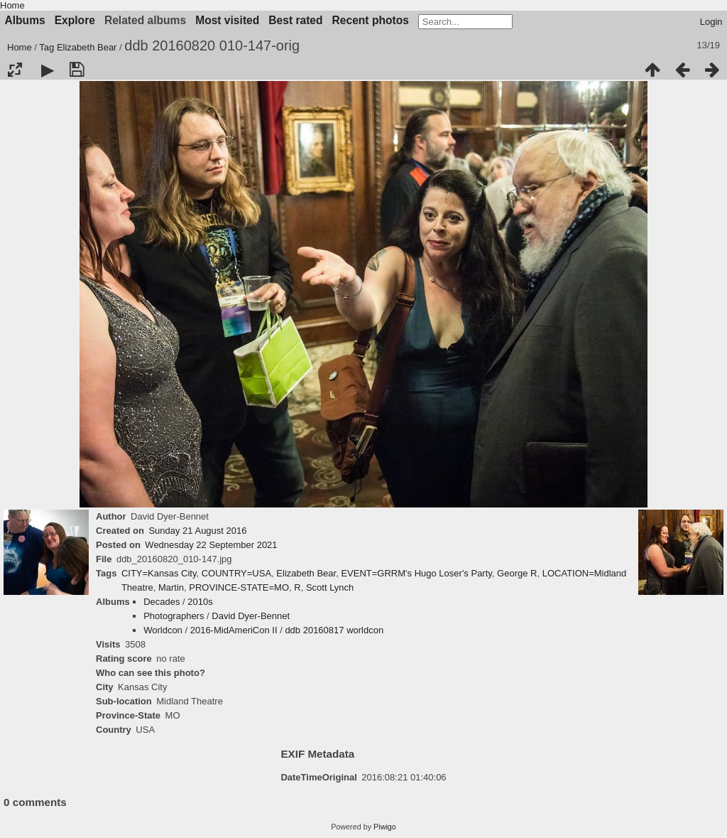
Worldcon (162, 630)
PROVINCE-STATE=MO (239, 587)
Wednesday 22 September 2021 (211, 544)
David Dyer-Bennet (251, 616)
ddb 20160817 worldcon (334, 630)
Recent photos (370, 20)
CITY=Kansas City (159, 573)
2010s (199, 601)
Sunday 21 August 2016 (197, 530)
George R (517, 573)
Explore (75, 20)
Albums (25, 20)
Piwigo (384, 826)
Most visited (227, 20)
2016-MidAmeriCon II (234, 630)
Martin (171, 587)
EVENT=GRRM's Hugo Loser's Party (416, 573)
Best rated (295, 20)
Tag (46, 47)
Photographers (173, 616)
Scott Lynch (330, 587)
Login (711, 21)
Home (12, 5)
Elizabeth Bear (87, 47)
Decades (161, 601)
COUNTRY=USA (236, 573)
